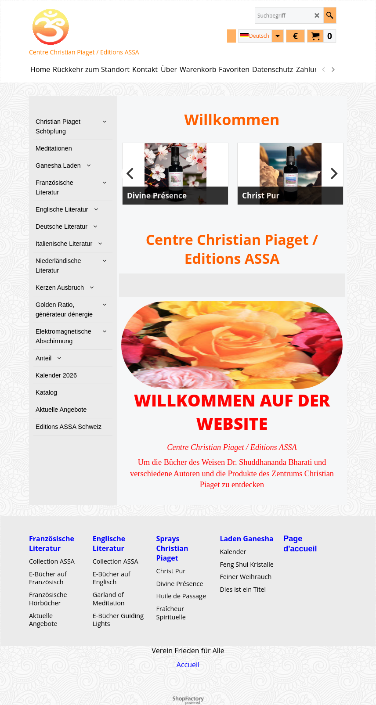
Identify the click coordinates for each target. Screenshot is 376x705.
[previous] (324, 69)
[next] (332, 69)
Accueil (188, 664)
